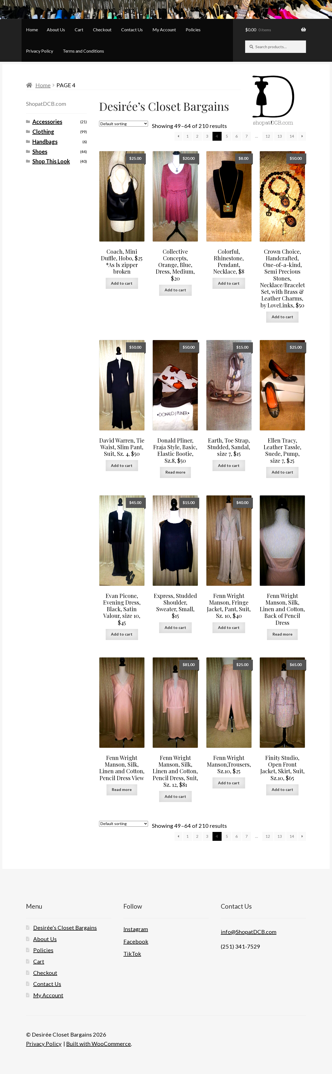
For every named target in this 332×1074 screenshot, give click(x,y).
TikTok (132, 953)
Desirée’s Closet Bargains (65, 927)
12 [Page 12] (268, 136)
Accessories (47, 121)
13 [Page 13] (279, 136)
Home (32, 29)
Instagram (135, 929)
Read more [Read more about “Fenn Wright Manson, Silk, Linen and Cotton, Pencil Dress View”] (122, 789)
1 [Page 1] (187, 136)
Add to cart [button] (122, 283)
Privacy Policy (39, 50)
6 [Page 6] (236, 136)
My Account (164, 29)
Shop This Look (51, 161)
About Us (56, 29)
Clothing (43, 131)
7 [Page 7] (246, 136)
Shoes (39, 151)
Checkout (102, 29)
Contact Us (132, 29)
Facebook (135, 941)
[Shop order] (123, 124)
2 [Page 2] (197, 136)
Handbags (45, 141)
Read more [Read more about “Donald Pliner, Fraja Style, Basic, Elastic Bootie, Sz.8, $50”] (175, 472)
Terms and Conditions (83, 50)
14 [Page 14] (292, 136)
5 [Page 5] (227, 136)
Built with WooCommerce (98, 1043)
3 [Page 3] (207, 136)
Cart (79, 29)
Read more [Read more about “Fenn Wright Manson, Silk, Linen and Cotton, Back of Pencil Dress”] (282, 634)
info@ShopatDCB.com (248, 931)
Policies (193, 29)
